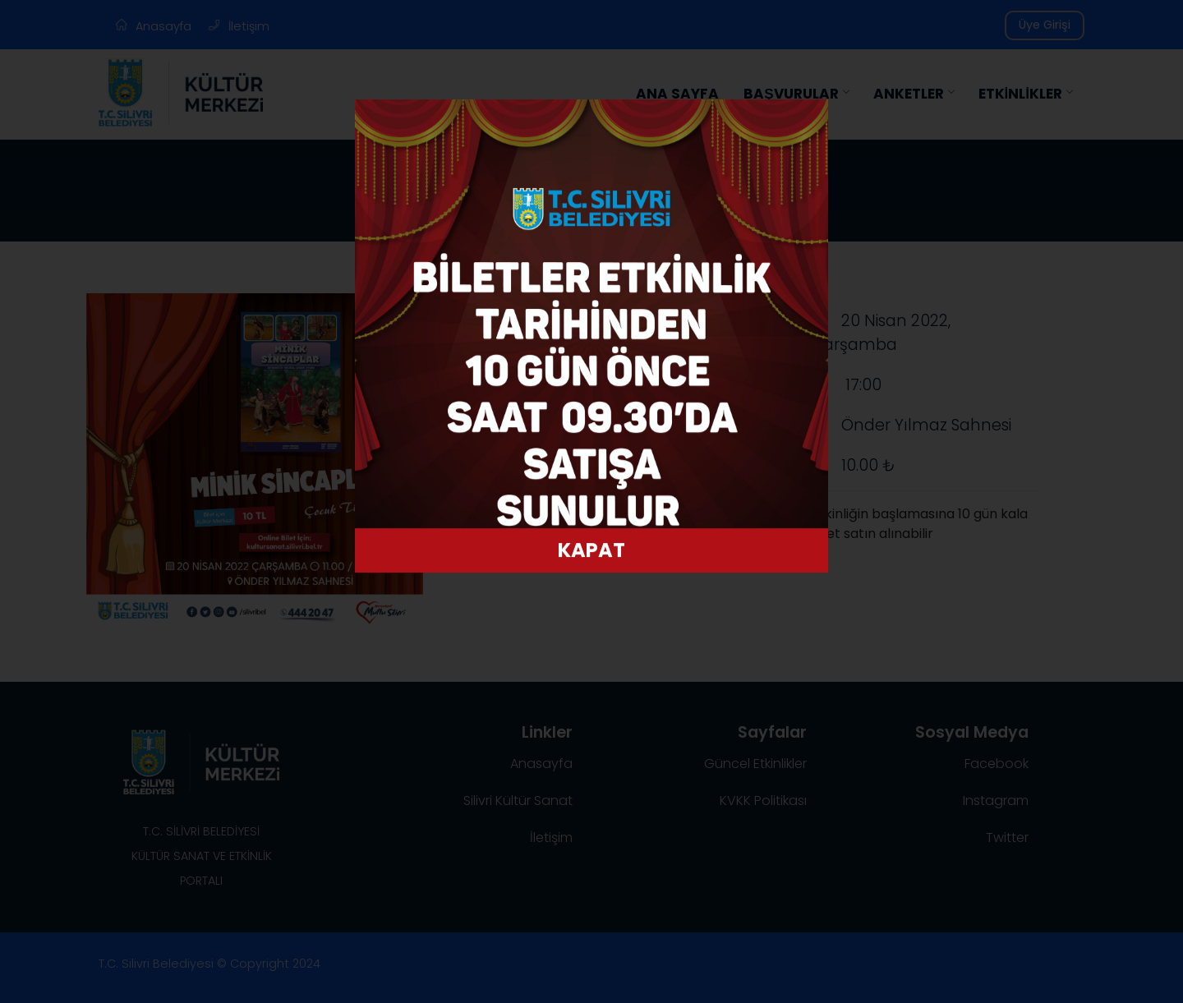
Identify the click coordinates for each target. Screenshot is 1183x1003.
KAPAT (591, 540)
